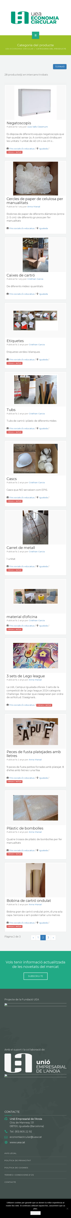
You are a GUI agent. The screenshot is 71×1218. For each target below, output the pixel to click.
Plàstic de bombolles (25, 828)
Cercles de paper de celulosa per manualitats (35, 201)
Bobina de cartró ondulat (29, 900)
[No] (67, 1208)
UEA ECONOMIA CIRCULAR (19, 49)
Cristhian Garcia (35, 279)
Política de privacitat (17, 1160)
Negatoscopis (19, 123)
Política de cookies (16, 1168)
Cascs (12, 479)
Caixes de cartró (21, 275)
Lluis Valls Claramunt (37, 126)
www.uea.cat (17, 1142)
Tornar (60, 66)
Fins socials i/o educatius (21, 148)
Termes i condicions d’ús (19, 1175)
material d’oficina (22, 617)
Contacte (10, 1182)
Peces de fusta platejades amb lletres (34, 754)
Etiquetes (15, 341)
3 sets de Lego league (26, 676)
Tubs (11, 410)
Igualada (43, 148)
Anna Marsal (33, 206)
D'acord (35, 1213)
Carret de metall (21, 548)
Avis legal (10, 1153)
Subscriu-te (35, 976)
